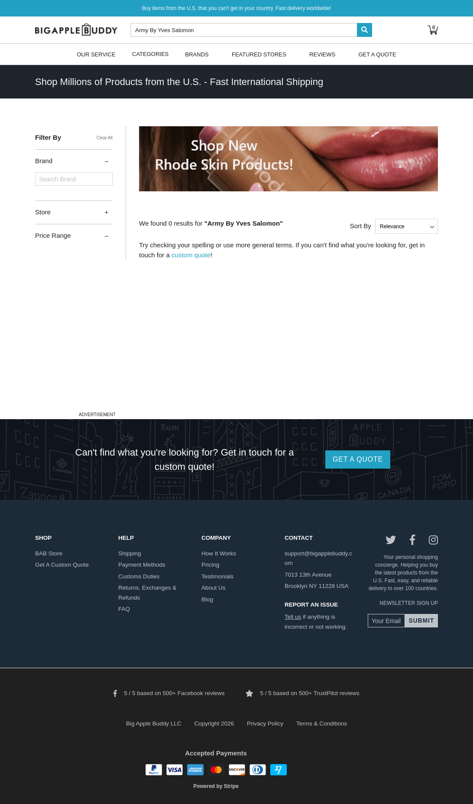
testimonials (217, 576)
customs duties (138, 576)
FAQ (124, 609)
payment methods (141, 564)
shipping (129, 553)
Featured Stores (259, 54)
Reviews (322, 54)
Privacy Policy (265, 723)
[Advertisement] (236, 348)
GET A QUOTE (358, 459)
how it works (218, 553)
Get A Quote (377, 54)
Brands (197, 54)
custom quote (191, 255)
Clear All (105, 137)
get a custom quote (62, 564)
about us (213, 587)
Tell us (293, 617)
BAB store (48, 553)
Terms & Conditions (321, 723)
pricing (210, 564)
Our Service (96, 54)
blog (207, 599)
